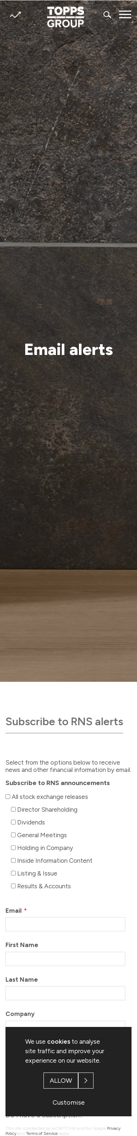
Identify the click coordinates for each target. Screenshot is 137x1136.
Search (107, 14)
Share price (15, 14)
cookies (58, 1041)
